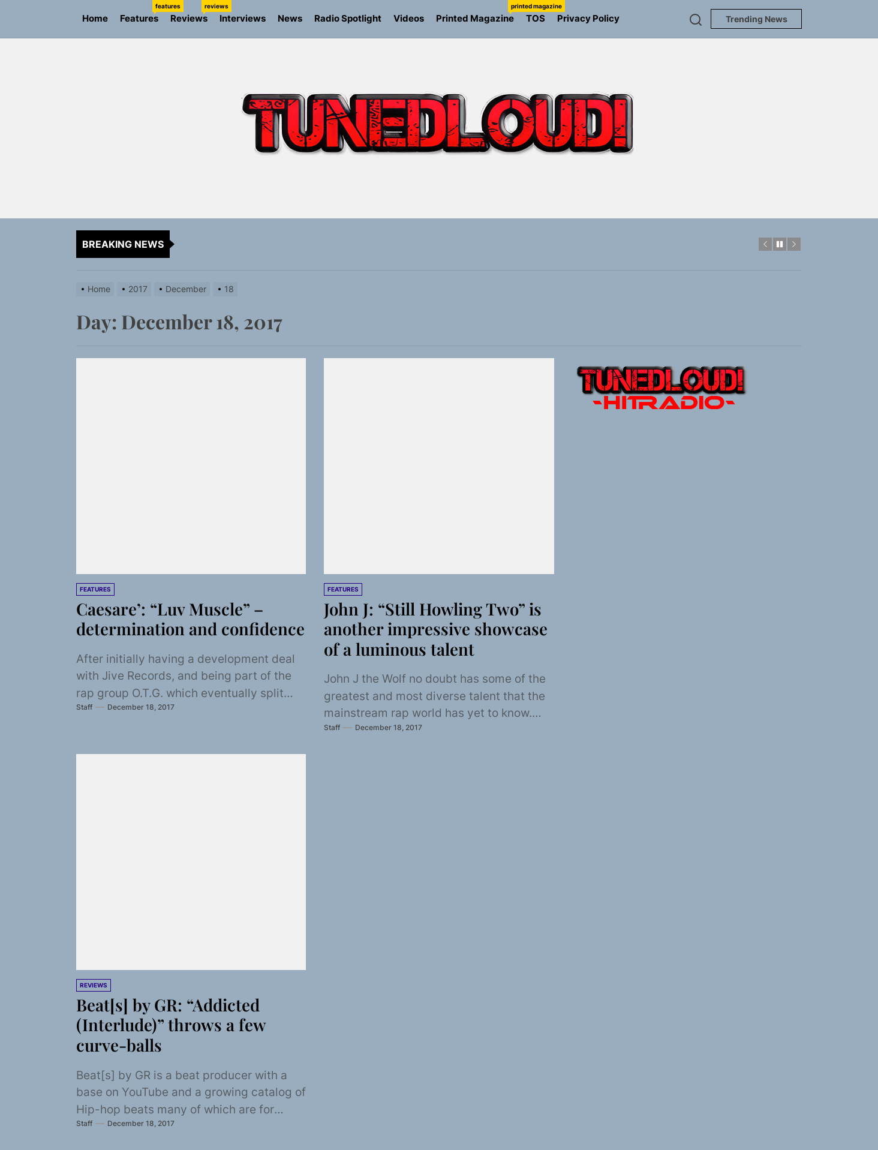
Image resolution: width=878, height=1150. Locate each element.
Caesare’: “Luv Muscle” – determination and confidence (171, 628)
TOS (535, 18)
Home (95, 18)
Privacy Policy (588, 18)
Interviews (243, 18)
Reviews (192, 12)
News (290, 18)
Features (142, 12)
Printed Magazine (478, 12)
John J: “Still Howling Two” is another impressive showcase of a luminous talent (437, 628)
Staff (84, 727)
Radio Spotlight (347, 18)
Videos (408, 18)
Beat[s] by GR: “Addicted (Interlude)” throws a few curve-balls (172, 1024)
